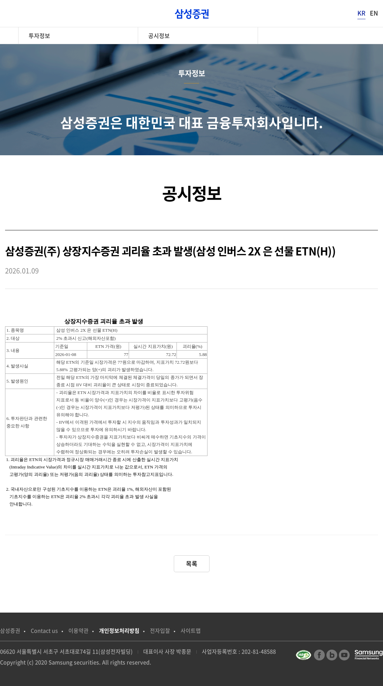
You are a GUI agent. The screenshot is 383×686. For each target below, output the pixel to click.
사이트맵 (191, 630)
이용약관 (78, 630)
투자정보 (39, 35)
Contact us (44, 630)
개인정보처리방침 (119, 630)
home (11, 35)
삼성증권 (10, 630)
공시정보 (159, 35)
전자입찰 (160, 630)
